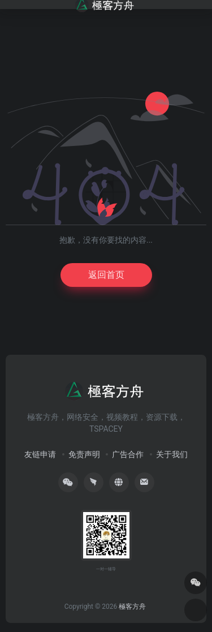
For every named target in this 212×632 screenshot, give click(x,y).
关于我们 (172, 454)
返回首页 (106, 274)
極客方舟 (132, 606)
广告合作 (128, 454)
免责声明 (84, 454)
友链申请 (40, 454)
